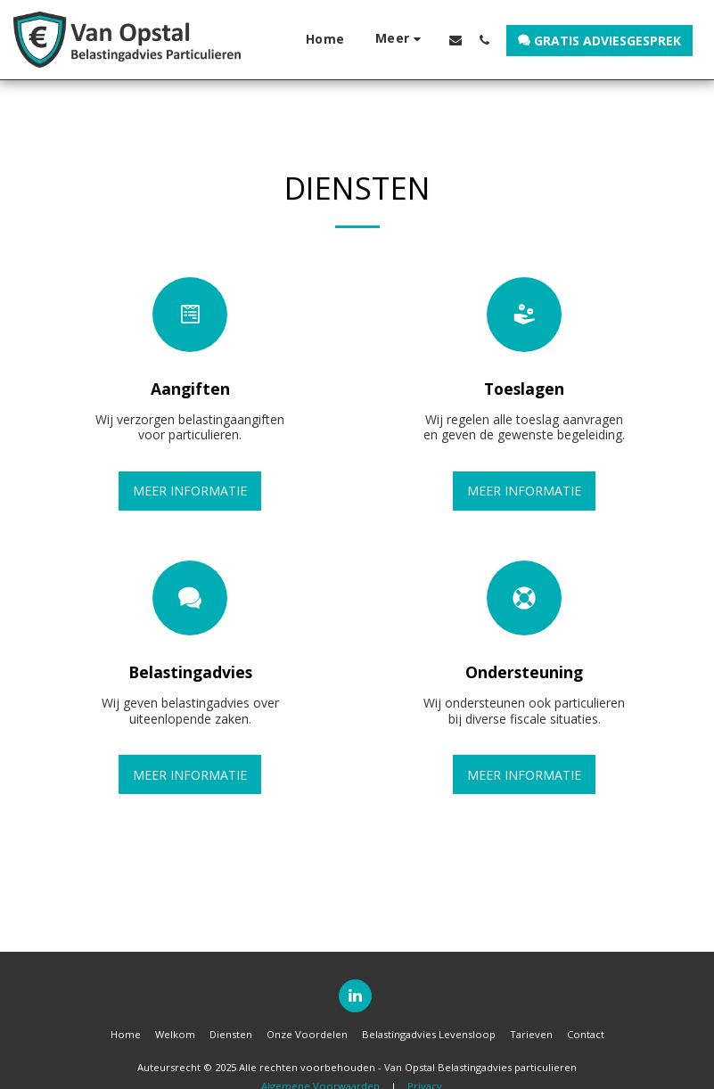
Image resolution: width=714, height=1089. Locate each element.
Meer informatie (190, 490)
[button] (455, 39)
